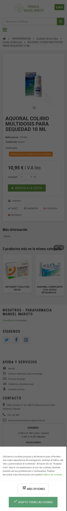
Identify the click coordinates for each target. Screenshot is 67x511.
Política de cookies (52, 474)
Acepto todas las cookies (33, 501)
